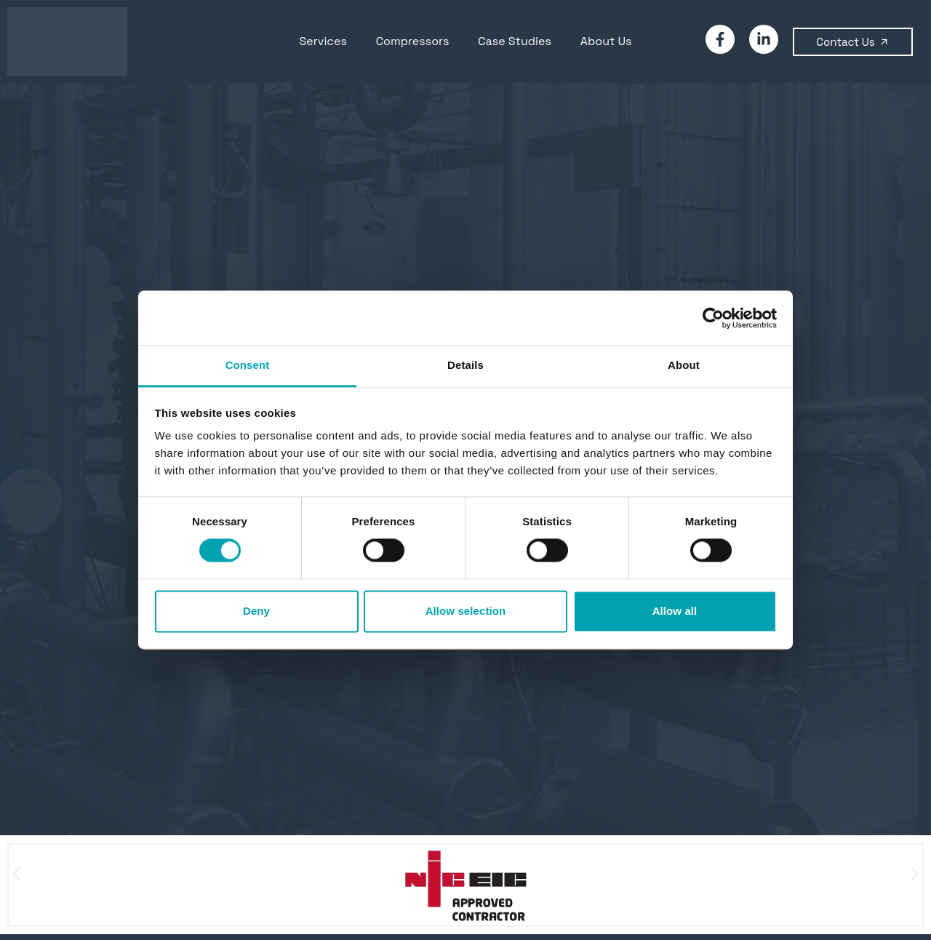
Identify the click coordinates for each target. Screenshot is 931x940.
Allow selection (465, 611)
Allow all (675, 611)
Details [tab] (465, 365)
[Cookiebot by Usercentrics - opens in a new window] (713, 318)
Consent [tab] (247, 365)
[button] (16, 873)
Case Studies (514, 41)
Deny (256, 611)
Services (323, 41)
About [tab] (684, 365)
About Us (606, 41)
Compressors (412, 41)
